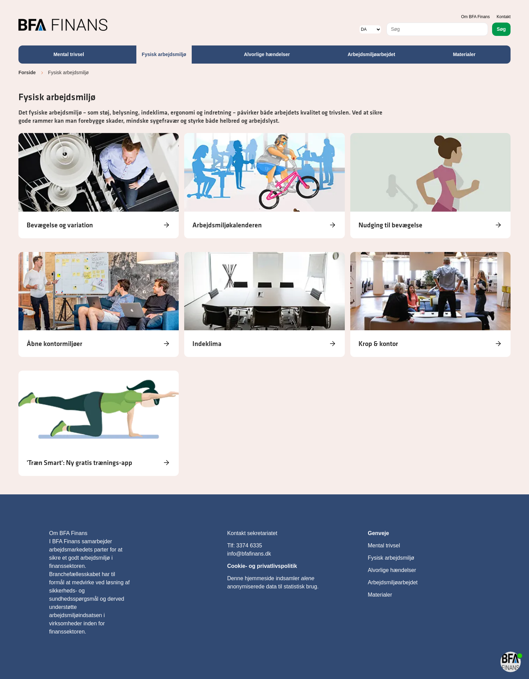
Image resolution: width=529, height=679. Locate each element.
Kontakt (504, 16)
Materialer (464, 54)
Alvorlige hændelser (267, 54)
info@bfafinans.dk (250, 554)
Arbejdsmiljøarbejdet (371, 54)
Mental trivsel (68, 54)
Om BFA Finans (475, 16)
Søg (501, 29)
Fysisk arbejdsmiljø (164, 54)
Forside (27, 72)
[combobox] (437, 29)
